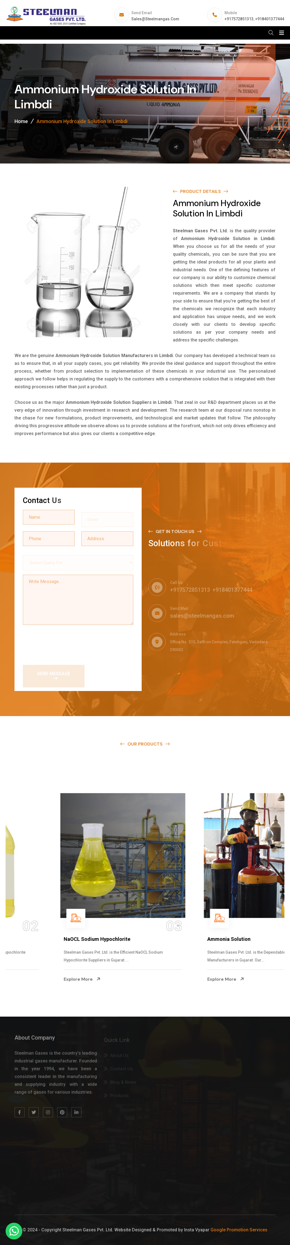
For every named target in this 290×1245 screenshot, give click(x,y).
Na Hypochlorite (33, 939)
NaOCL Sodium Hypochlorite (191, 939)
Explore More (32, 979)
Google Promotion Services (239, 1229)
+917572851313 (238, 19)
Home (21, 121)
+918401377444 (269, 19)
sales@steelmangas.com (155, 19)
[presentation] (65, 642)
